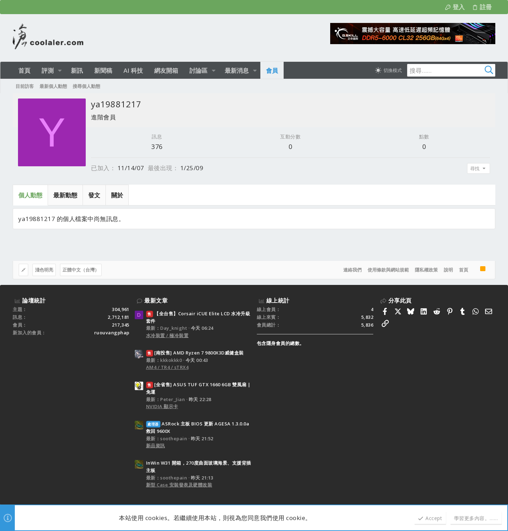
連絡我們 (352, 270)
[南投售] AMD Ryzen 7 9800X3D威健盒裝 (195, 353)
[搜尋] (451, 70)
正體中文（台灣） (80, 270)
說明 (448, 270)
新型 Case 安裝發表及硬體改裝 (179, 485)
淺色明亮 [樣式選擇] (44, 270)
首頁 (463, 270)
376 (157, 146)
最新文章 (156, 300)
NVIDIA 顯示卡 (162, 406)
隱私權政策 (426, 270)
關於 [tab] (117, 195)
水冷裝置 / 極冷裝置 (167, 335)
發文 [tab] (94, 195)
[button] (59, 70)
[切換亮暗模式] (388, 70)
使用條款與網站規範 (388, 270)
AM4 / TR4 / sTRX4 (167, 367)
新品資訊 (155, 445)
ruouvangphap (111, 332)
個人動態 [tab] (30, 195)
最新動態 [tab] (65, 195)
